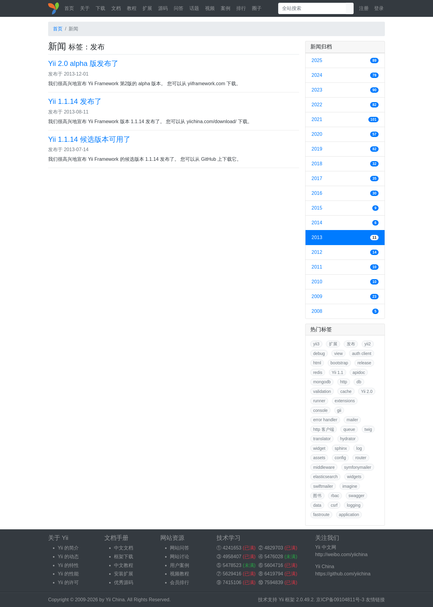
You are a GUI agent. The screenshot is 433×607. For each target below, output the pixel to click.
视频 (210, 8)
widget (319, 448)
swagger (356, 495)
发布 (351, 343)
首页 (69, 8)
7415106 (232, 582)
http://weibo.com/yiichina (341, 554)
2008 (345, 311)
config (340, 457)
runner (319, 400)
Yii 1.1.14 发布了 (75, 101)
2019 (345, 149)
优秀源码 (123, 582)
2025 (345, 60)
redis (317, 372)
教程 (132, 8)
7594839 (273, 582)
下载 (100, 8)
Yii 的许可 (68, 582)
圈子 (257, 8)
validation (322, 391)
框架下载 (123, 556)
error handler (325, 419)
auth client (361, 353)
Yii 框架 (287, 599)
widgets (354, 476)
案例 (225, 8)
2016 (345, 193)
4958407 (232, 556)
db (359, 381)
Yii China (115, 599)
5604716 (273, 565)
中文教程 (123, 565)
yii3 (316, 343)
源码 (163, 8)
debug (319, 353)
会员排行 (179, 582)
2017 (345, 178)
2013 (345, 237)
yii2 (367, 343)
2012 (345, 252)
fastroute (321, 514)
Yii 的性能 (68, 573)
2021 (345, 119)
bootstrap (339, 362)
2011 (345, 267)
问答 (178, 8)
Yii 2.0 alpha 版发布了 (83, 63)
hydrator (347, 438)
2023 (345, 90)
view (338, 353)
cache (346, 391)
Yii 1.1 (337, 372)
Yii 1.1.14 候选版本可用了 (89, 139)
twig (368, 429)
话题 (194, 8)
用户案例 (179, 565)
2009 (345, 296)
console (320, 410)
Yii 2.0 (366, 391)
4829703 (273, 547)
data (317, 505)
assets (319, 457)
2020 (345, 134)
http (343, 381)
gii (339, 410)
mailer (352, 419)
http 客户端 (323, 429)
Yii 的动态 (68, 556)
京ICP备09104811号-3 (340, 599)
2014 (345, 223)
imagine (349, 486)
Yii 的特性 (68, 565)
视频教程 (179, 573)
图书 (317, 495)
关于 (85, 8)
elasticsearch (325, 476)
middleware (324, 467)
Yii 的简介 (68, 547)
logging (354, 505)
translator (321, 438)
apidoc (359, 372)
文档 (116, 8)
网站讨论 (179, 556)
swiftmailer (323, 486)
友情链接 (375, 599)
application (349, 514)
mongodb (321, 381)
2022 (345, 104)
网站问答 (179, 547)
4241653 (232, 547)
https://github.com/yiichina (342, 573)
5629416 (232, 573)
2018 (345, 164)
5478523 (232, 565)
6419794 (273, 573)
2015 (345, 208)
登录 (379, 8)
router (361, 457)
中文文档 (123, 547)
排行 (241, 8)
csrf (334, 505)
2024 (345, 75)
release (364, 362)
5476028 (273, 556)
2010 (345, 282)
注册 (364, 8)
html (317, 362)
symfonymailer (357, 467)
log (359, 448)
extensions (345, 400)
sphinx (341, 448)
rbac (335, 495)
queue (349, 429)
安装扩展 (123, 573)
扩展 (147, 8)
